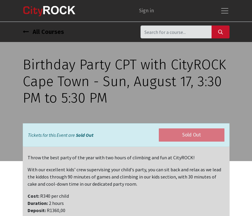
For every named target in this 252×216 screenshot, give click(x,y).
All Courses (43, 31)
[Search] (221, 32)
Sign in (146, 11)
